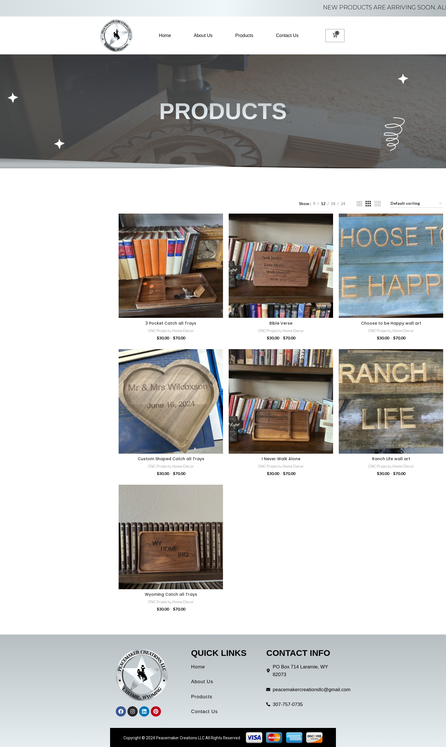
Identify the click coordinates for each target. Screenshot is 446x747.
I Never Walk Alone (281, 459)
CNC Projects (159, 330)
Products (244, 35)
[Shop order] (416, 204)
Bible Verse (280, 323)
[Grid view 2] (359, 203)
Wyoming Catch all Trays (171, 594)
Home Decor (183, 330)
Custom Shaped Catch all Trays (171, 459)
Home (165, 35)
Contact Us (287, 35)
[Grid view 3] (368, 203)
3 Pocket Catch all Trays (170, 323)
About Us (203, 35)
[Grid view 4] (378, 203)
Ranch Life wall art (391, 459)
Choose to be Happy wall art (391, 323)
